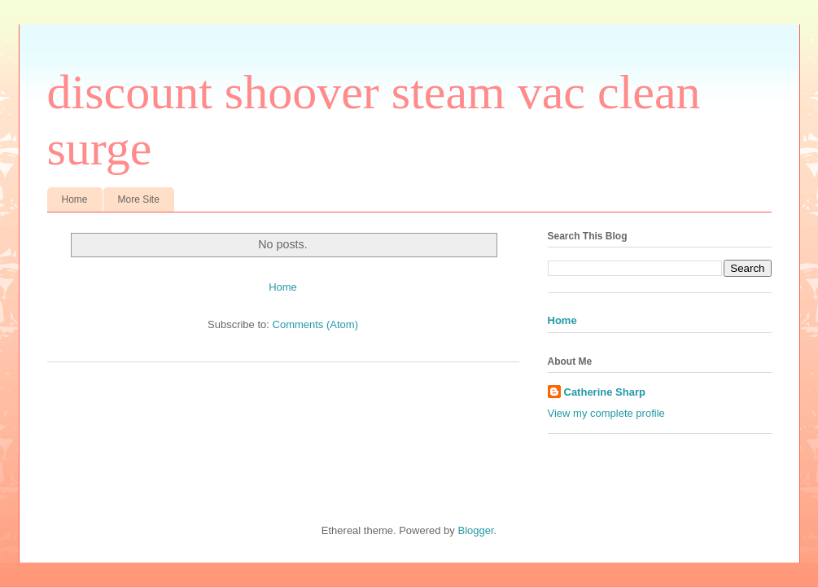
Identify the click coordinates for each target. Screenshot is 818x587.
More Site (139, 199)
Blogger (475, 530)
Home (75, 199)
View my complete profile (606, 413)
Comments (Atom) (315, 324)
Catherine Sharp (604, 392)
